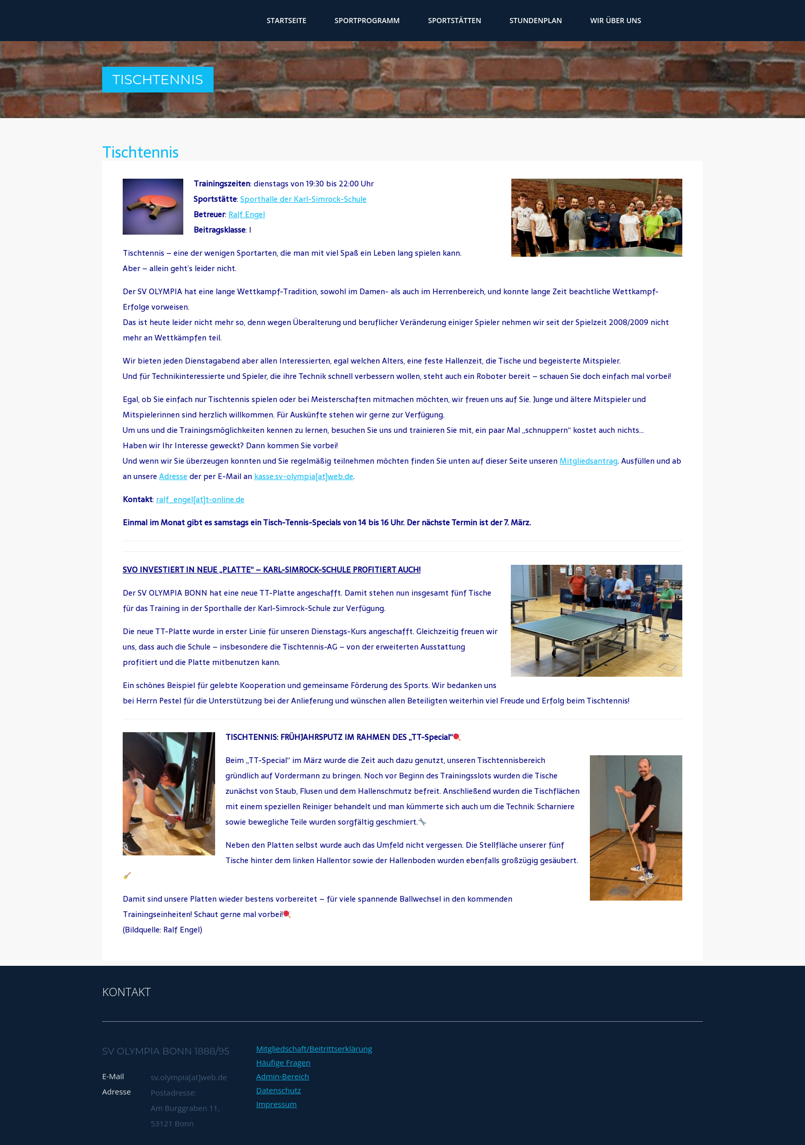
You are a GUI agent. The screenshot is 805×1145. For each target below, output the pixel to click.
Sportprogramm (367, 20)
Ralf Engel (246, 214)
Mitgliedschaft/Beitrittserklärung (314, 1085)
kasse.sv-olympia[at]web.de (303, 476)
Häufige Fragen (283, 1099)
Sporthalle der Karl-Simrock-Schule (303, 199)
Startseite (286, 20)
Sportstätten (455, 20)
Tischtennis (140, 152)
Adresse (173, 476)
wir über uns (615, 20)
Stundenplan (535, 20)
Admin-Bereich (282, 1113)
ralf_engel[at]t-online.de (200, 499)
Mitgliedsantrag (589, 460)
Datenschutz (278, 1126)
